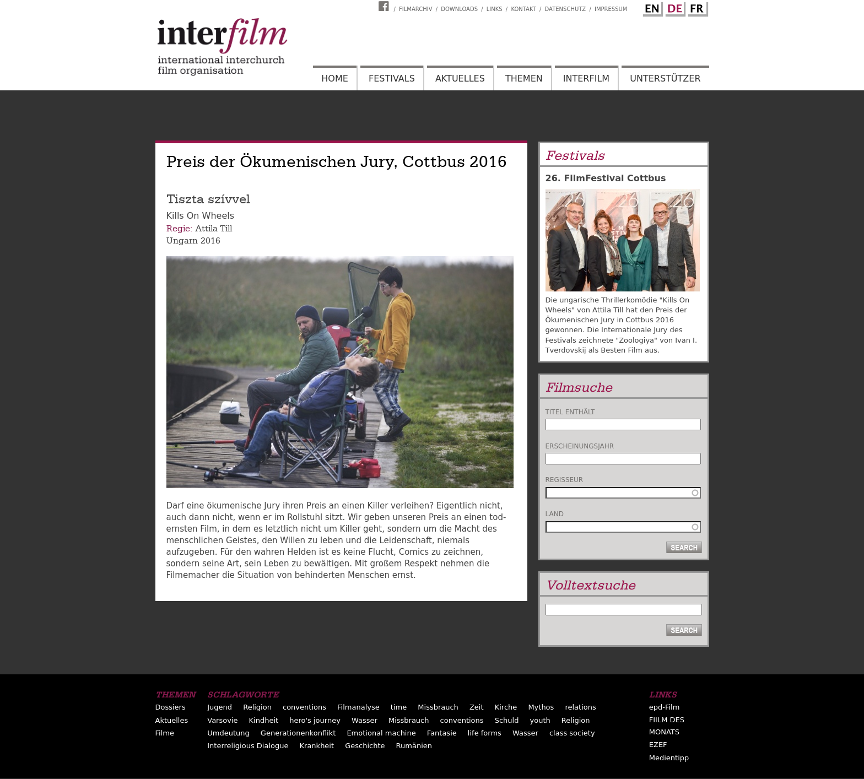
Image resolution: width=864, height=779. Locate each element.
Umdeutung (228, 733)
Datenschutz (565, 9)
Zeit (476, 707)
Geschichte (365, 746)
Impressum (611, 9)
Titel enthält (570, 412)
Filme (164, 733)
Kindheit (264, 720)
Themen (524, 78)
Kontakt (523, 9)
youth (540, 720)
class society (572, 733)
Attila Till (213, 229)
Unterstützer (665, 78)
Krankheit (317, 746)
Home (334, 78)
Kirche (506, 707)
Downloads (459, 9)
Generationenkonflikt (298, 733)
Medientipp (669, 758)
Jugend (219, 707)
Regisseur (565, 480)
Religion (257, 707)
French (696, 7)
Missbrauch (438, 707)
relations (580, 707)
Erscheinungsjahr (580, 446)
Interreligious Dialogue (247, 746)
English (651, 7)
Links (495, 9)
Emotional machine (381, 733)
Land (555, 514)
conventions (304, 707)
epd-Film (664, 707)
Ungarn (182, 241)
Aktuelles (460, 78)
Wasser (364, 720)
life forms (484, 733)
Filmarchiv (415, 9)
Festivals (392, 78)
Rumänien (414, 746)
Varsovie (222, 720)
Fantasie (442, 733)
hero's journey (315, 720)
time (399, 707)
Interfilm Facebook (385, 6)
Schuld (507, 720)
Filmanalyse (358, 707)
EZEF (658, 744)
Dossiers (170, 707)
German (674, 7)
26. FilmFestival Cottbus (606, 178)
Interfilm (586, 78)
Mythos (541, 707)
